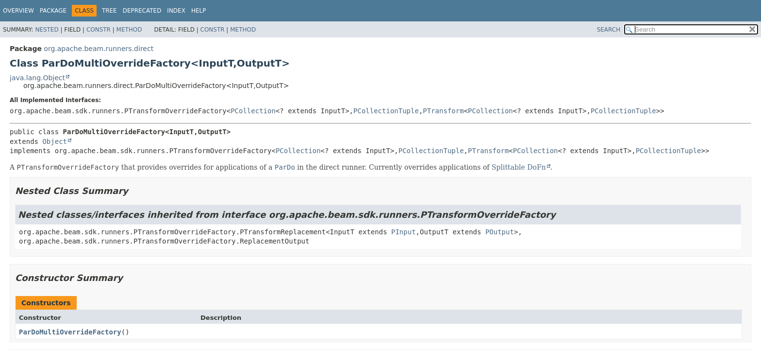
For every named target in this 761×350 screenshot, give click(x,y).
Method (129, 29)
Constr (98, 29)
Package (53, 10)
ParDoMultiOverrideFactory (70, 332)
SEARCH (609, 29)
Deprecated (142, 10)
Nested (46, 29)
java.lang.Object (37, 78)
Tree (109, 10)
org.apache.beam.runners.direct (98, 48)
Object (54, 141)
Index (176, 10)
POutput (499, 232)
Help (198, 10)
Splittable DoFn (519, 167)
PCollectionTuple (386, 111)
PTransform (443, 111)
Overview (18, 10)
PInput (403, 232)
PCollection (253, 111)
